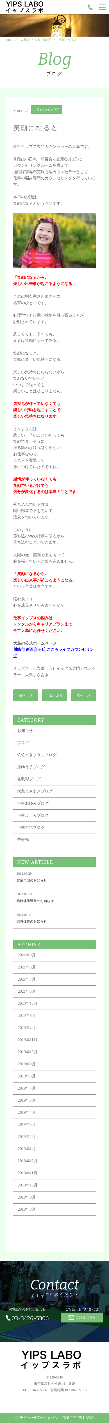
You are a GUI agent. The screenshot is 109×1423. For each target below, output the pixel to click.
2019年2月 (27, 1137)
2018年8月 (27, 1210)
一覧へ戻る (54, 695)
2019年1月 (27, 1149)
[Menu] (102, 7)
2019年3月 (27, 1125)
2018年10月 (28, 1186)
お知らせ (25, 731)
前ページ (25, 695)
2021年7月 (27, 980)
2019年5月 (27, 1101)
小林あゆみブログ (33, 804)
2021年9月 (27, 956)
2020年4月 (27, 1028)
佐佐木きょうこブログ (36, 755)
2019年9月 (27, 1065)
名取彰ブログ (29, 780)
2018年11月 (27, 1174)
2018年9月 (27, 1198)
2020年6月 (27, 1016)
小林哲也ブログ (31, 828)
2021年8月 (27, 968)
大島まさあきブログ (35, 40)
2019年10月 (28, 1052)
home (8, 40)
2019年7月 (27, 1089)
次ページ (83, 695)
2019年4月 (27, 1113)
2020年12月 (28, 1004)
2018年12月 (28, 1161)
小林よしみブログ (33, 816)
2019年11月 (27, 1040)
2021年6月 (27, 992)
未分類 (23, 840)
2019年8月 (27, 1077)
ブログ (23, 743)
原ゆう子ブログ (31, 767)
